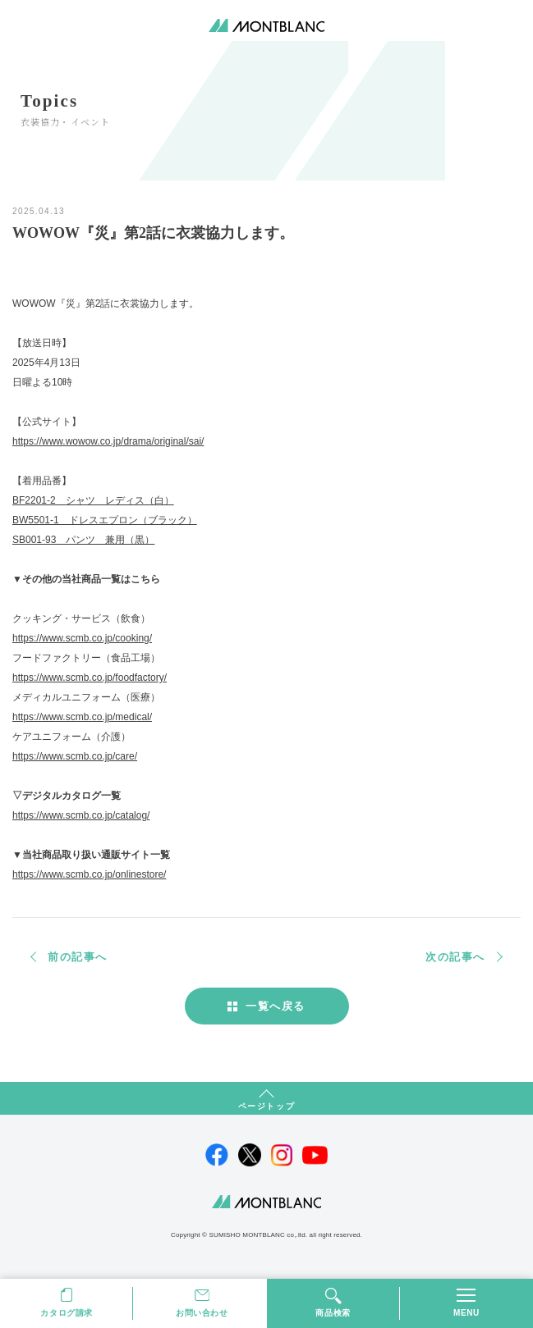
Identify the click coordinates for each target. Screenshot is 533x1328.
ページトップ (267, 1106)
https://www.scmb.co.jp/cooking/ (82, 638)
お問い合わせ (202, 1312)
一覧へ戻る (276, 1006)
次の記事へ (455, 957)
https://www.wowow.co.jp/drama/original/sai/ (108, 441)
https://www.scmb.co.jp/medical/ (82, 717)
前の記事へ (78, 957)
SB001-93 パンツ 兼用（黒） (83, 539)
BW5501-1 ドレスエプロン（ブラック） (104, 520)
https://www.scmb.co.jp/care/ (74, 756)
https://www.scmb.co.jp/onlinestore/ (89, 874)
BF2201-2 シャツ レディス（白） (93, 500)
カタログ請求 (66, 1312)
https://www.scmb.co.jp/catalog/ (80, 815)
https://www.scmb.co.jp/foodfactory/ (89, 677)
